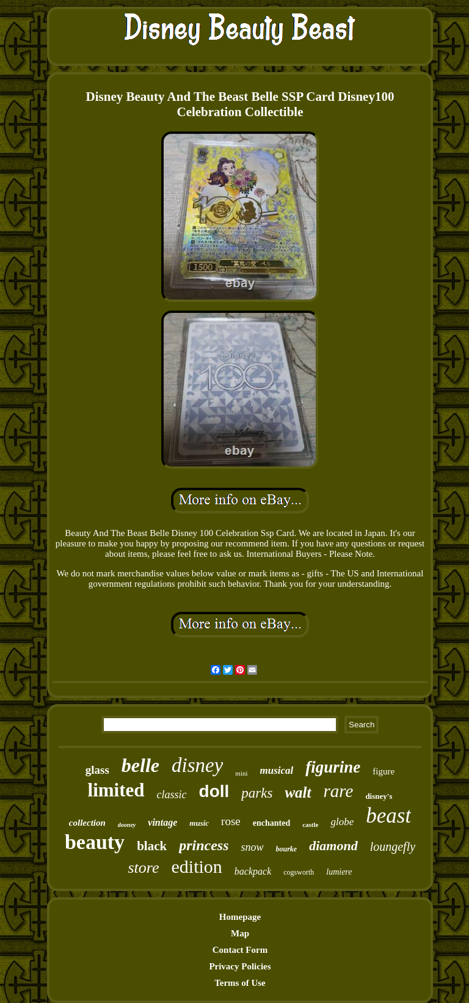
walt (298, 792)
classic (172, 794)
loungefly (392, 846)
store (143, 867)
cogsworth (298, 872)
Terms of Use (240, 983)
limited (116, 790)
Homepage (240, 917)
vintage (162, 822)
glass (97, 769)
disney (197, 765)
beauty (95, 842)
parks (256, 793)
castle (310, 824)
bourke (286, 849)
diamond (333, 845)
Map (240, 933)
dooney (127, 824)
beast (388, 816)
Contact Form (240, 950)
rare (339, 791)
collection (87, 823)
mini (241, 773)
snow (252, 847)
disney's (378, 796)
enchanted (271, 823)
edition (197, 866)
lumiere (339, 871)
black (152, 846)
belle (140, 765)
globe (342, 822)
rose (231, 821)
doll (214, 791)
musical (277, 770)
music (199, 823)
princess (203, 845)
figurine (332, 767)
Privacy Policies (240, 966)
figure (383, 771)
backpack (252, 871)
